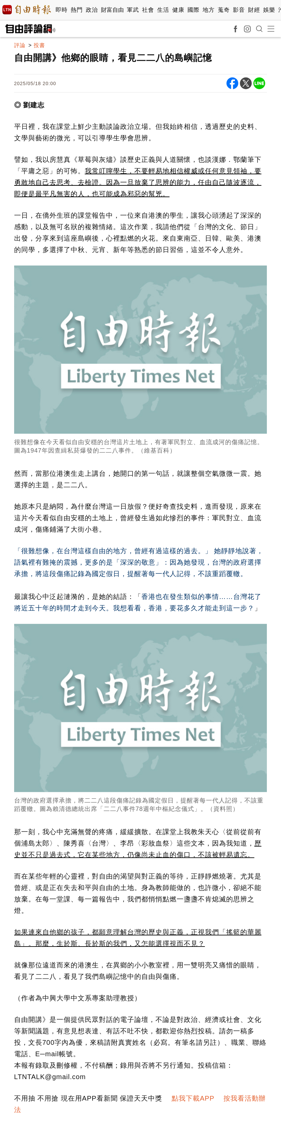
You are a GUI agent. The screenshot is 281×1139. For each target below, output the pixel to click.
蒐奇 (224, 10)
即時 (61, 10)
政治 (92, 10)
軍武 (133, 10)
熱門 (76, 10)
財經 (254, 10)
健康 (178, 10)
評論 (20, 45)
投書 (39, 45)
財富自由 (112, 10)
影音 (239, 10)
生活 (163, 10)
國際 (193, 10)
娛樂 (269, 10)
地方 (208, 10)
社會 (148, 10)
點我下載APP (193, 1098)
